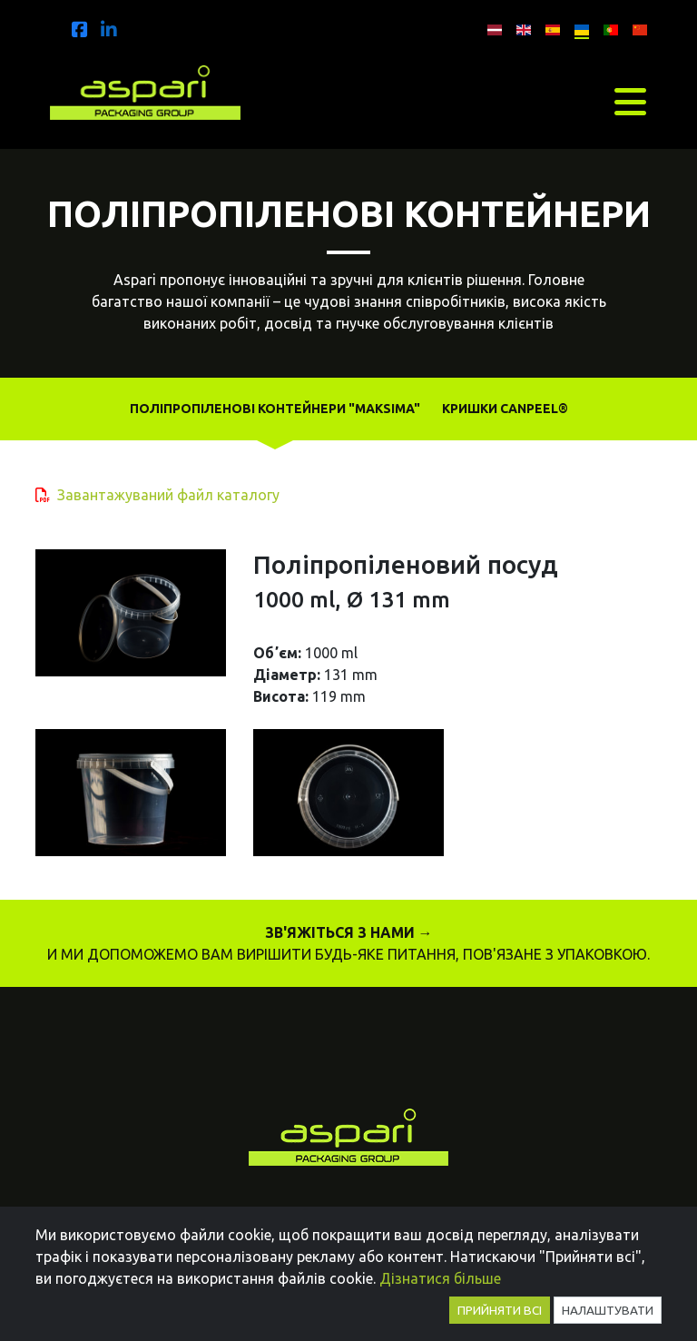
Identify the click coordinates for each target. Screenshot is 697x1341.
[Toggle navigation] (630, 102)
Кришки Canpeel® (505, 408)
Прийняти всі (499, 1310)
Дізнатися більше (440, 1278)
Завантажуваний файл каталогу (168, 495)
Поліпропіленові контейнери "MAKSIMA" (275, 408)
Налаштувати (607, 1310)
